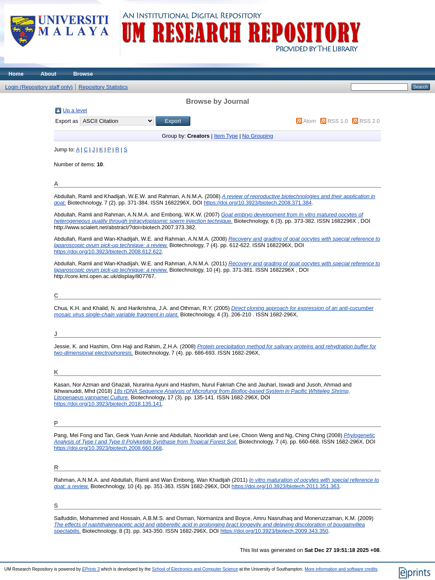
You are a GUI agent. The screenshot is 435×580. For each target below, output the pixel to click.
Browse (83, 74)
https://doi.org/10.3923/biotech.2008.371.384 (258, 202)
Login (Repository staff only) (39, 87)
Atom (309, 121)
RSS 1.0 (338, 121)
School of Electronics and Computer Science (195, 569)
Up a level (75, 110)
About (48, 74)
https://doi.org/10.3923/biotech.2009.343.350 (274, 531)
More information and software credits (341, 569)
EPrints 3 (91, 569)
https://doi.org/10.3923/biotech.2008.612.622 (108, 251)
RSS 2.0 (369, 121)
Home (16, 74)
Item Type (226, 136)
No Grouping (257, 136)
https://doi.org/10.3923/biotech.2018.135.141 (108, 404)
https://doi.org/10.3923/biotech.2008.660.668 (108, 448)
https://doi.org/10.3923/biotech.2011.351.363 (285, 486)
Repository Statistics (103, 87)
